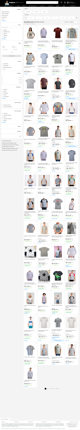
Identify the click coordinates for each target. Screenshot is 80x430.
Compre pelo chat (72, 424)
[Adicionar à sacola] (72, 49)
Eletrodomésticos (33, 5)
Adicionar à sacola (71, 49)
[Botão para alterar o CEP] (20, 2)
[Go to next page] (58, 389)
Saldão (63, 5)
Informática (51, 5)
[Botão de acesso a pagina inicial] (9, 2)
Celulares (24, 5)
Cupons (18, 5)
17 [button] (56, 388)
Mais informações (5, 419)
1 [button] (45, 388)
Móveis (58, 5)
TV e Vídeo (43, 5)
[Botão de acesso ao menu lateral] (8, 6)
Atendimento (73, 5)
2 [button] (47, 388)
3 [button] (49, 388)
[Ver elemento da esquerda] (25, 18)
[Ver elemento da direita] (76, 18)
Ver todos (4, 20)
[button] (56, 2)
